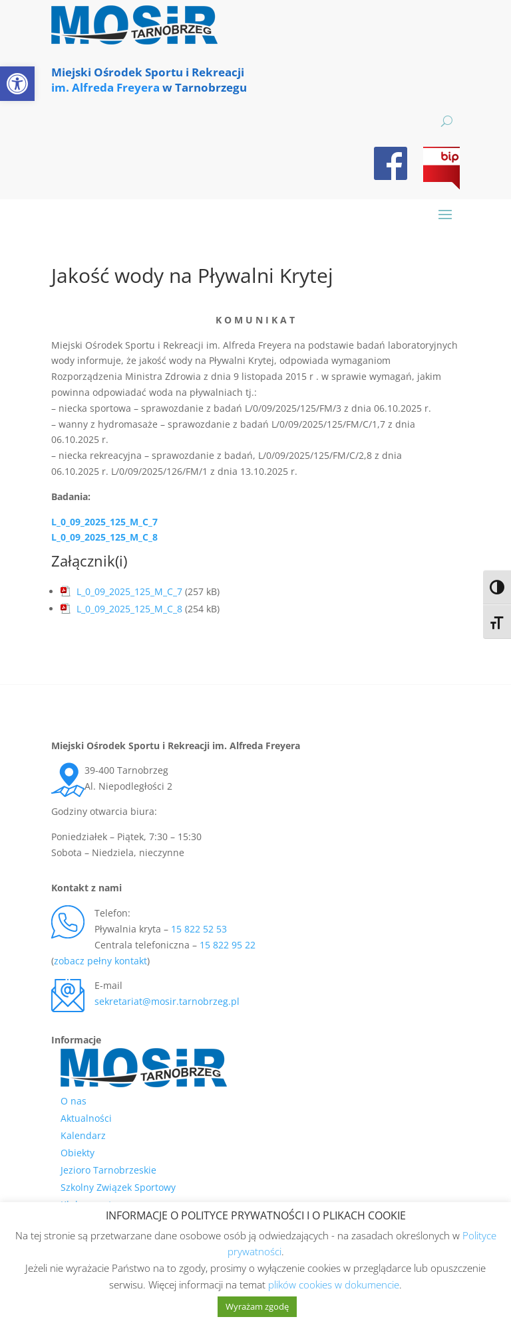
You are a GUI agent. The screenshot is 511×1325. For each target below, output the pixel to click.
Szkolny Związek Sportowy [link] (118, 1187)
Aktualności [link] (86, 1118)
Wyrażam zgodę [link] (257, 1306)
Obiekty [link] (77, 1152)
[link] (17, 83)
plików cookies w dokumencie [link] (333, 1284)
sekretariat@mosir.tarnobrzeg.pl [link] (167, 1001)
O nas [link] (73, 1101)
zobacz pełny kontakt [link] (100, 960)
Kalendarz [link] (83, 1135)
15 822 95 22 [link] (228, 944)
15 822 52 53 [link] (199, 929)
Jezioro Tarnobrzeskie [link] (108, 1170)
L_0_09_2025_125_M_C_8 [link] (104, 537)
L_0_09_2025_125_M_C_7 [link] (104, 521)
